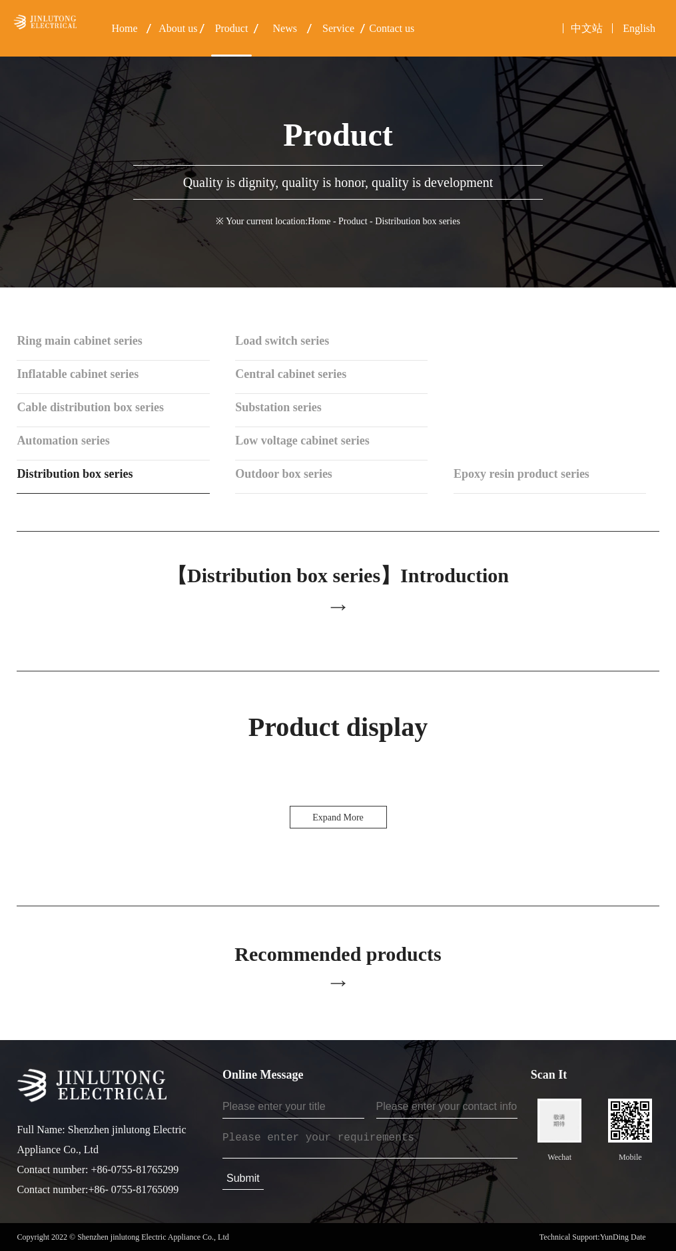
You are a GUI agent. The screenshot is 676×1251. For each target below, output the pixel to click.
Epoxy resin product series (521, 473)
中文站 (587, 28)
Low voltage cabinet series (302, 440)
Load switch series (282, 340)
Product (353, 221)
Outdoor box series (283, 473)
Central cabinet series (290, 374)
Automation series (63, 440)
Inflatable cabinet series (78, 374)
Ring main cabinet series (80, 340)
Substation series (278, 407)
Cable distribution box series (90, 407)
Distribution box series (75, 473)
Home (319, 221)
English (639, 28)
